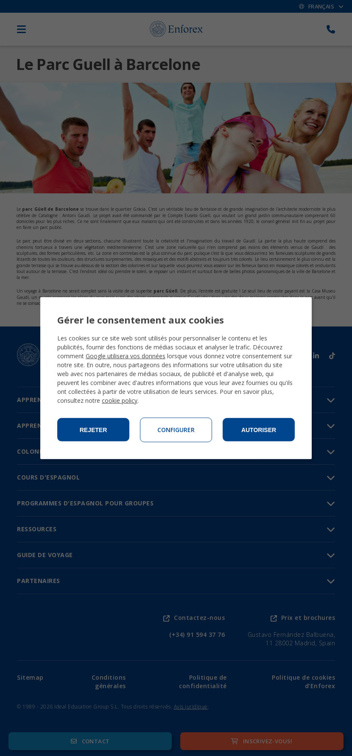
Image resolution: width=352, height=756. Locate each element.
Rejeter (93, 430)
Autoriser (258, 430)
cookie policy (119, 400)
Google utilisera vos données (125, 356)
